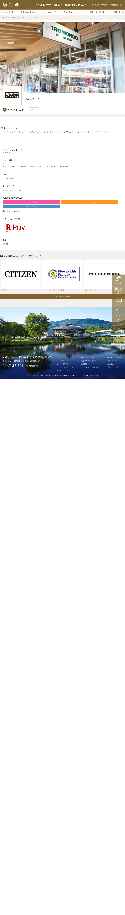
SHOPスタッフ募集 (114, 357)
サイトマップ (111, 361)
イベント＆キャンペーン (73, 12)
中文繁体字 (114, 5)
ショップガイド (7, 12)
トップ (58, 357)
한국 (121, 5)
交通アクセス (118, 12)
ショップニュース (49, 12)
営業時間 (84, 364)
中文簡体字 (105, 5)
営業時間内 (32, 365)
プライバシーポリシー (114, 367)
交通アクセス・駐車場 (88, 361)
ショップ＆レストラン (16, 17)
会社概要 (110, 364)
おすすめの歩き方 (28, 12)
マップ (33, 109)
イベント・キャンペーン (64, 367)
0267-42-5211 (14, 366)
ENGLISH (95, 5)
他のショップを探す (63, 296)
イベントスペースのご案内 (90, 367)
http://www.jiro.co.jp (12, 190)
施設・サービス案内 (98, 12)
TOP (3, 17)
